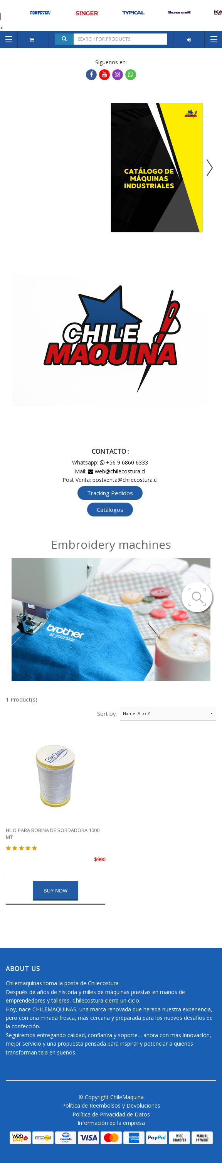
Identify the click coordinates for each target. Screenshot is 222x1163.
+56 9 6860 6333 (124, 462)
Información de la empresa (111, 1122)
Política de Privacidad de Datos (111, 1114)
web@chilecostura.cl (116, 471)
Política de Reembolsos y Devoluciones (111, 1105)
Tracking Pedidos (110, 493)
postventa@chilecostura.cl (125, 479)
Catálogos (110, 509)
